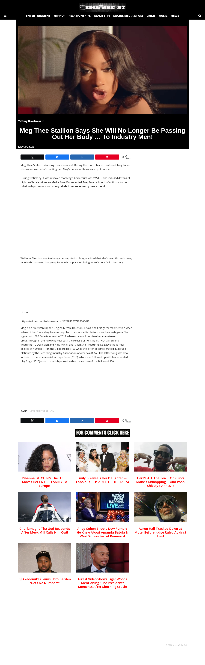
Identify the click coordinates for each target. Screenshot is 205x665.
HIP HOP (59, 16)
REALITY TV (102, 16)
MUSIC (163, 16)
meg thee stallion (42, 411)
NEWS (175, 16)
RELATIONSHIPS (79, 16)
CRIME (150, 16)
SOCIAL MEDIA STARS (128, 16)
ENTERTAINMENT (38, 16)
